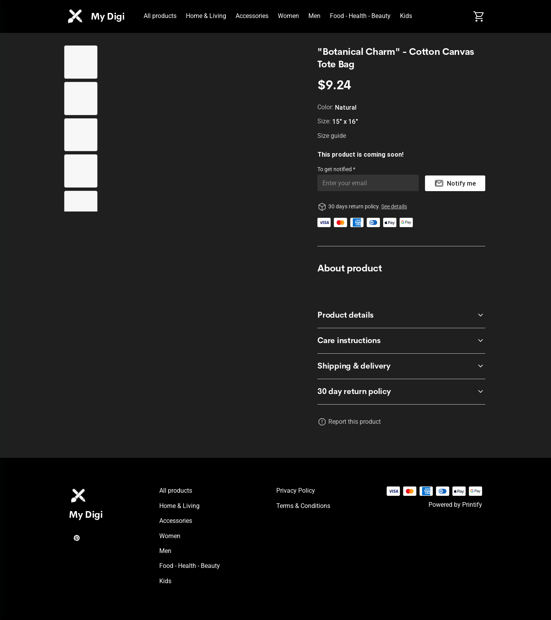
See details (394, 206)
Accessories (252, 16)
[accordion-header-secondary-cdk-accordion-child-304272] (401, 391)
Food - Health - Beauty (360, 16)
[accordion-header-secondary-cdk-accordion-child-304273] (401, 315)
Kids (406, 16)
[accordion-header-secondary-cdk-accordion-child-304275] (401, 366)
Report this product (354, 421)
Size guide (331, 135)
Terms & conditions (303, 506)
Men (314, 16)
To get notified (335, 169)
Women (288, 16)
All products (160, 16)
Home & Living (206, 16)
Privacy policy (295, 490)
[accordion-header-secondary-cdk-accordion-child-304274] (401, 340)
